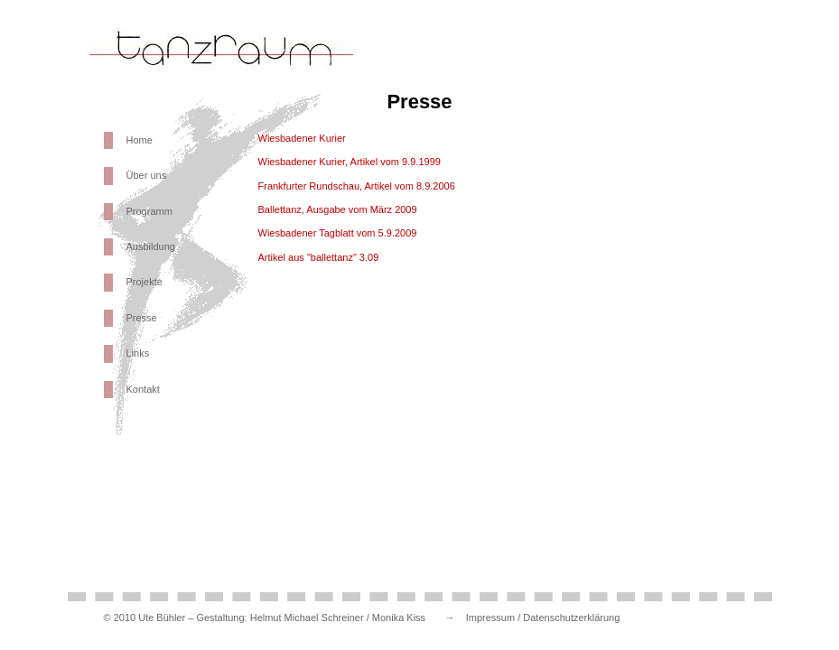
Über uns (146, 175)
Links (138, 353)
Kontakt (143, 389)
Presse (141, 317)
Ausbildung (150, 246)
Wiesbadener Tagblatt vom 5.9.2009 (337, 233)
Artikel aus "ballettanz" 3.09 (318, 257)
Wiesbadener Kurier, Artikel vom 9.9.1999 (349, 161)
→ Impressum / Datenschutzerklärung (526, 617)
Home (139, 140)
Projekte (144, 281)
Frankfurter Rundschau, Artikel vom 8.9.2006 (356, 186)
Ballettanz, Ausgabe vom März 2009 (337, 209)
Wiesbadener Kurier (302, 138)
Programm (149, 211)
